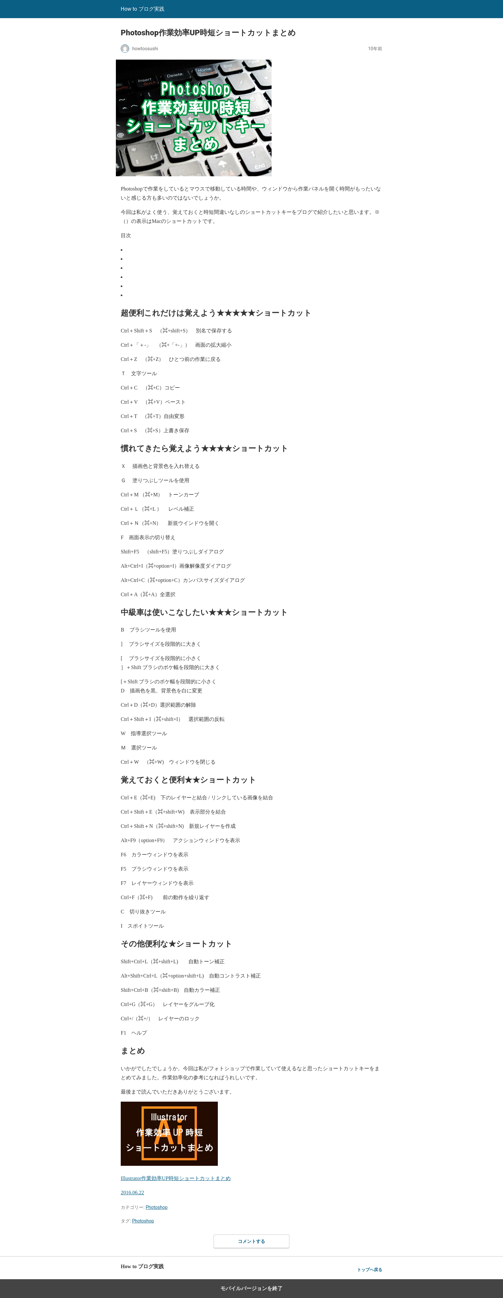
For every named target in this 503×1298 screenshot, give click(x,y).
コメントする (251, 1241)
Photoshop (157, 1207)
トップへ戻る (369, 1269)
